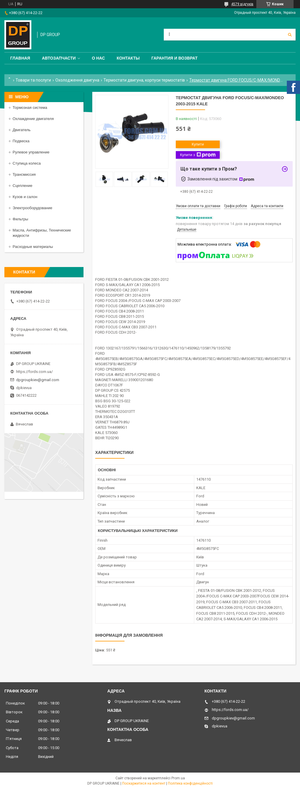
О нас (98, 58)
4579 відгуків (242, 4)
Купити (198, 144)
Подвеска (21, 141)
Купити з (197, 155)
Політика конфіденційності (190, 783)
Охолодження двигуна (77, 80)
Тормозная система (30, 107)
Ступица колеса (27, 163)
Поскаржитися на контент (143, 783)
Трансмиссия (24, 174)
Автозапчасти (59, 58)
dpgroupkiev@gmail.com (37, 380)
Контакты (128, 58)
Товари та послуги (33, 80)
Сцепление (22, 185)
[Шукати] (290, 34)
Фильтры (20, 219)
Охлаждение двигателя (33, 118)
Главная (20, 58)
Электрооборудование (32, 208)
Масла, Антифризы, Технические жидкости (42, 233)
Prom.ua (178, 778)
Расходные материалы (33, 246)
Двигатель (21, 130)
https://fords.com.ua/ (34, 371)
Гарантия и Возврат (174, 58)
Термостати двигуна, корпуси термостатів (144, 80)
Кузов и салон (25, 197)
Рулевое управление (31, 152)
